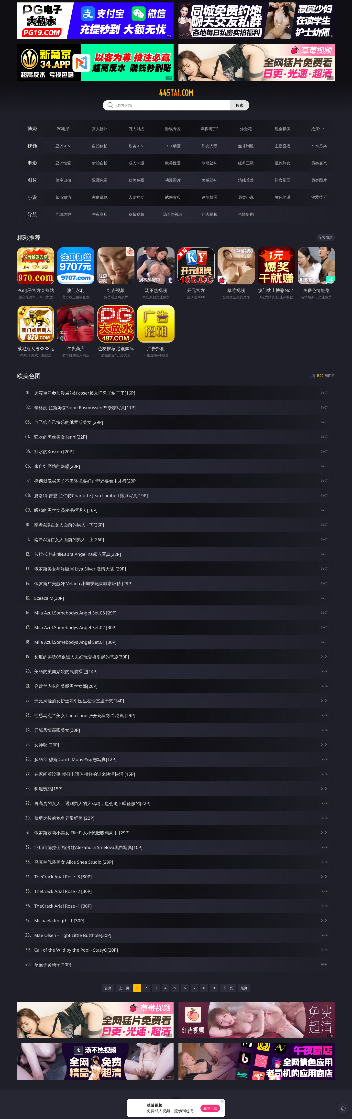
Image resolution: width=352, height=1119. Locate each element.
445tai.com (176, 93)
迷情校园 (209, 197)
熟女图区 (282, 180)
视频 (32, 145)
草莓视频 (136, 214)
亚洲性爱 (63, 163)
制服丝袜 (209, 163)
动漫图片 (173, 180)
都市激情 (63, 197)
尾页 (244, 988)
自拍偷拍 (100, 146)
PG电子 (63, 128)
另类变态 (319, 163)
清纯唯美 (246, 180)
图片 (32, 180)
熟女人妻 (209, 146)
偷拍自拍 (100, 163)
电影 (32, 163)
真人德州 (100, 128)
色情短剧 (246, 214)
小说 (32, 197)
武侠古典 (173, 197)
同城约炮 (63, 214)
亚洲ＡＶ (63, 146)
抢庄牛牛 (319, 128)
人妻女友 (136, 197)
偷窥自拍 (63, 180)
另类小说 (246, 197)
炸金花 (246, 128)
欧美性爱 (173, 163)
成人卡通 (136, 163)
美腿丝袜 (209, 180)
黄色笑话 (282, 197)
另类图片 (319, 180)
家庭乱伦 (100, 197)
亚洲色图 (100, 180)
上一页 (124, 988)
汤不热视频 (173, 214)
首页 (108, 988)
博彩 (32, 128)
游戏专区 (173, 128)
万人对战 (136, 128)
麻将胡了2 (209, 128)
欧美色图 (136, 180)
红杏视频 (209, 214)
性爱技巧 (319, 197)
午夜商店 (100, 214)
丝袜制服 (246, 146)
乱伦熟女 (282, 163)
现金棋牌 (282, 128)
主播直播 (282, 146)
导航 (32, 214)
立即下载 (210, 1108)
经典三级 (246, 163)
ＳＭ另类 (319, 146)
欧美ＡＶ (136, 146)
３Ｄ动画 (173, 146)
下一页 (228, 988)
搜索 (239, 105)
